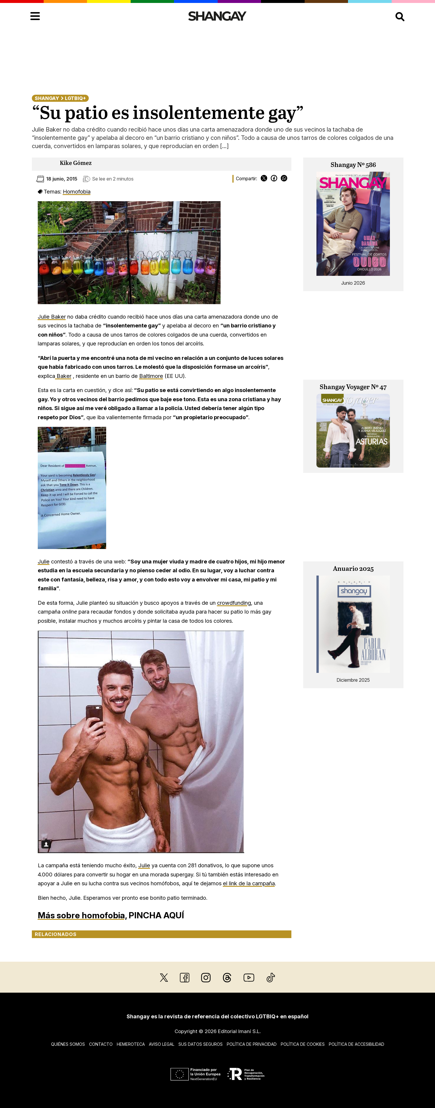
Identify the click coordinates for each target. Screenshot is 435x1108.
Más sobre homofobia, (82, 915)
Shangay (47, 98)
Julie (44, 561)
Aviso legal (161, 1044)
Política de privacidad (252, 1044)
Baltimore (151, 376)
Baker (63, 376)
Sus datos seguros (200, 1044)
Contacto (101, 1044)
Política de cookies (303, 1044)
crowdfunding (234, 602)
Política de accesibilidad (356, 1044)
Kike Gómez (76, 163)
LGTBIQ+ (75, 98)
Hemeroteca (131, 1044)
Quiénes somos (68, 1044)
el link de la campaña (249, 883)
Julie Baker (52, 316)
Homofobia (77, 191)
